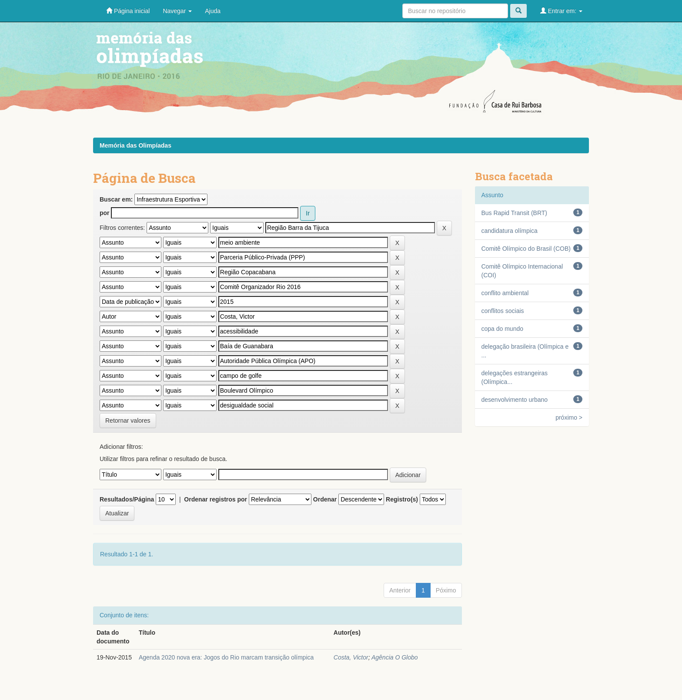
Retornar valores (127, 420)
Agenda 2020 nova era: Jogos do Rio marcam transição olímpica (226, 657)
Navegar (177, 10)
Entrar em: (561, 10)
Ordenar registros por (215, 499)
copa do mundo (502, 328)
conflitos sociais (502, 310)
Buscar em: (116, 199)
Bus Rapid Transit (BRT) (514, 212)
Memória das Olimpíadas (135, 145)
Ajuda (213, 10)
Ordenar (325, 499)
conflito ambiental (505, 292)
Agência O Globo (394, 657)
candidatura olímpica (509, 230)
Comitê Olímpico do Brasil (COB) (526, 248)
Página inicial (128, 10)
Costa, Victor (351, 657)
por (105, 212)
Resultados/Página (127, 499)
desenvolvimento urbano (514, 399)
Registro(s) (402, 499)
